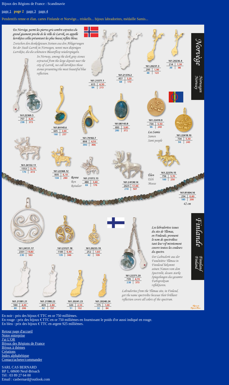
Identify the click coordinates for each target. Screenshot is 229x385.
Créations (8, 351)
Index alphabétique (15, 355)
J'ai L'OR (8, 339)
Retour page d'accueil (17, 331)
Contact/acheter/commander (22, 359)
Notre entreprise (13, 335)
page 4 (43, 11)
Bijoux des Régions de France (23, 343)
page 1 (6, 11)
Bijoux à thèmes (13, 347)
